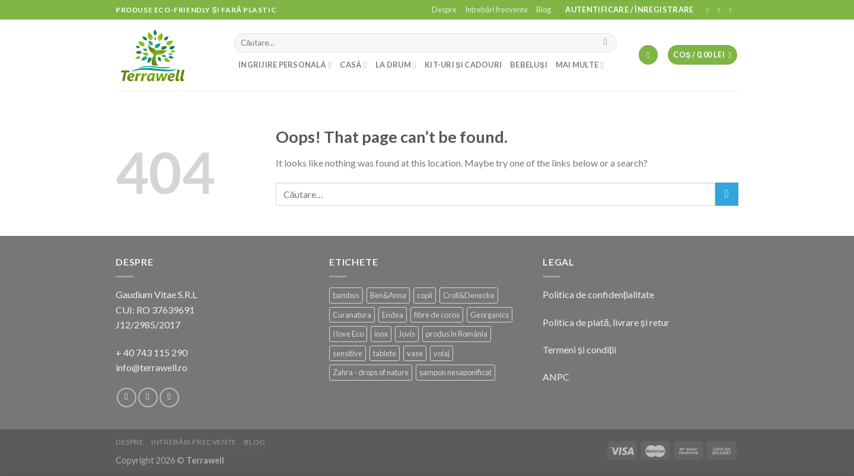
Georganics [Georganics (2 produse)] (489, 315)
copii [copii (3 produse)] (424, 295)
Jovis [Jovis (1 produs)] (407, 333)
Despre (444, 9)
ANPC (556, 376)
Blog (543, 9)
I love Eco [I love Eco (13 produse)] (348, 333)
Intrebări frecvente (496, 9)
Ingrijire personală (285, 65)
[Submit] (606, 43)
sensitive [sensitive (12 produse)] (347, 353)
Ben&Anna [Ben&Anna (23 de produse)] (388, 295)
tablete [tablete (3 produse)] (384, 353)
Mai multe (580, 65)
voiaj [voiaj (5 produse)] (442, 353)
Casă (353, 65)
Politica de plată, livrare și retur (606, 322)
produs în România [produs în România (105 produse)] (456, 333)
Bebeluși (528, 64)
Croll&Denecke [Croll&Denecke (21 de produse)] (469, 295)
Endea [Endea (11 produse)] (392, 315)
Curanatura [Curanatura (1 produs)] (352, 315)
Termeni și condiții (579, 349)
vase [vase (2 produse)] (415, 353)
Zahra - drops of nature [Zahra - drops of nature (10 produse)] (371, 372)
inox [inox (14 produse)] (381, 333)
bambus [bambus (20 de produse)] (346, 295)
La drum (395, 65)
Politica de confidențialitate (598, 294)
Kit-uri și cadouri (463, 64)
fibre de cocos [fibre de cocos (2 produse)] (437, 315)
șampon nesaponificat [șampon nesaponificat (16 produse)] (455, 372)
